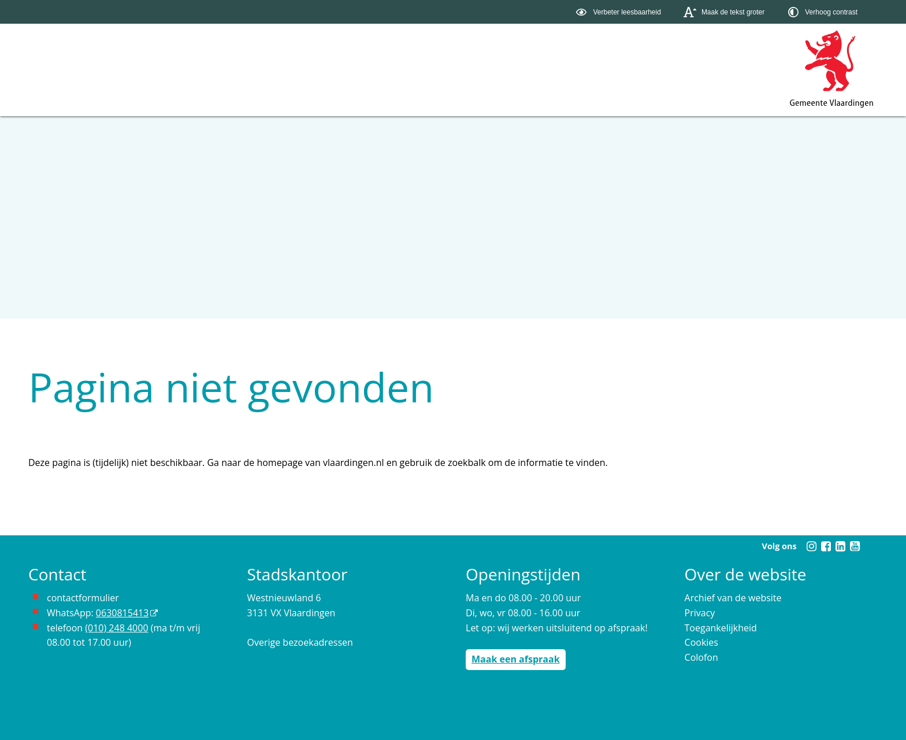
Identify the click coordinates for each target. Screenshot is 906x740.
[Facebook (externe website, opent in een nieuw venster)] (825, 546)
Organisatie (232, 77)
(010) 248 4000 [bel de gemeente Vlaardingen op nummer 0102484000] (116, 627)
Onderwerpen (68, 77)
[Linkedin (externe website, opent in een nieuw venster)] (840, 546)
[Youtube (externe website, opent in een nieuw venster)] (854, 546)
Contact (310, 77)
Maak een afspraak (515, 659)
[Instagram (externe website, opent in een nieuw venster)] (811, 546)
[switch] (620, 12)
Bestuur (153, 77)
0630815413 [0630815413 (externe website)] (122, 612)
